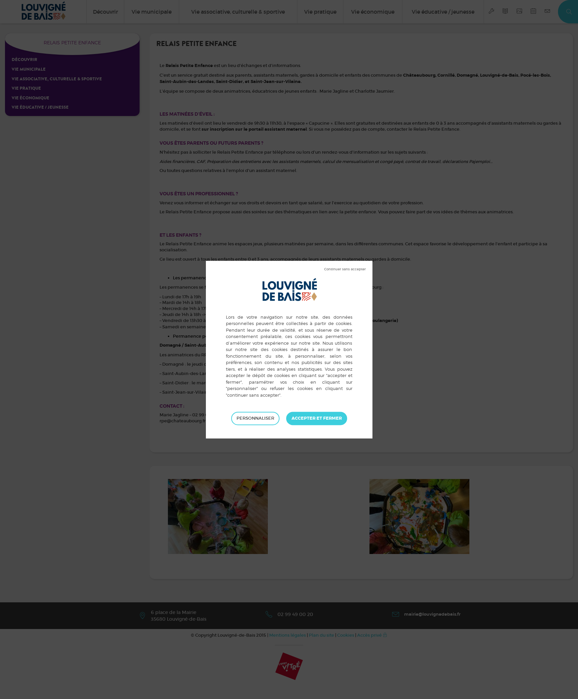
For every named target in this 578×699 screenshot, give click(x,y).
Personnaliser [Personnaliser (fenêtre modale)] (255, 418)
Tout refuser (345, 269)
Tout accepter (316, 418)
